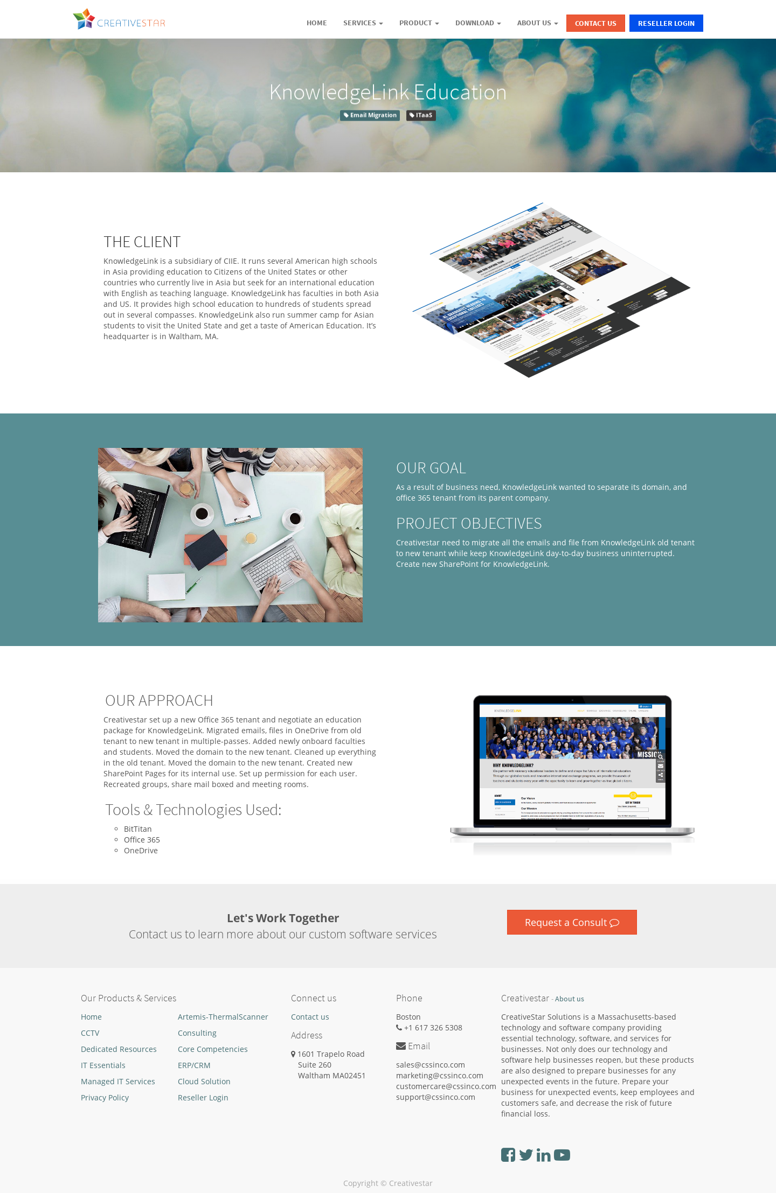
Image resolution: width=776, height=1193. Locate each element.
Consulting (197, 1033)
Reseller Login (666, 23)
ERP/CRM (194, 1065)
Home (91, 1017)
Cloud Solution (204, 1081)
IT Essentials (103, 1065)
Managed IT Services (118, 1081)
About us (569, 998)
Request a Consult (572, 922)
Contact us (310, 1017)
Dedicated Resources (119, 1049)
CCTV (90, 1033)
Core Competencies (213, 1049)
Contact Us (595, 23)
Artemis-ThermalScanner (223, 1017)
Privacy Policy (105, 1097)
